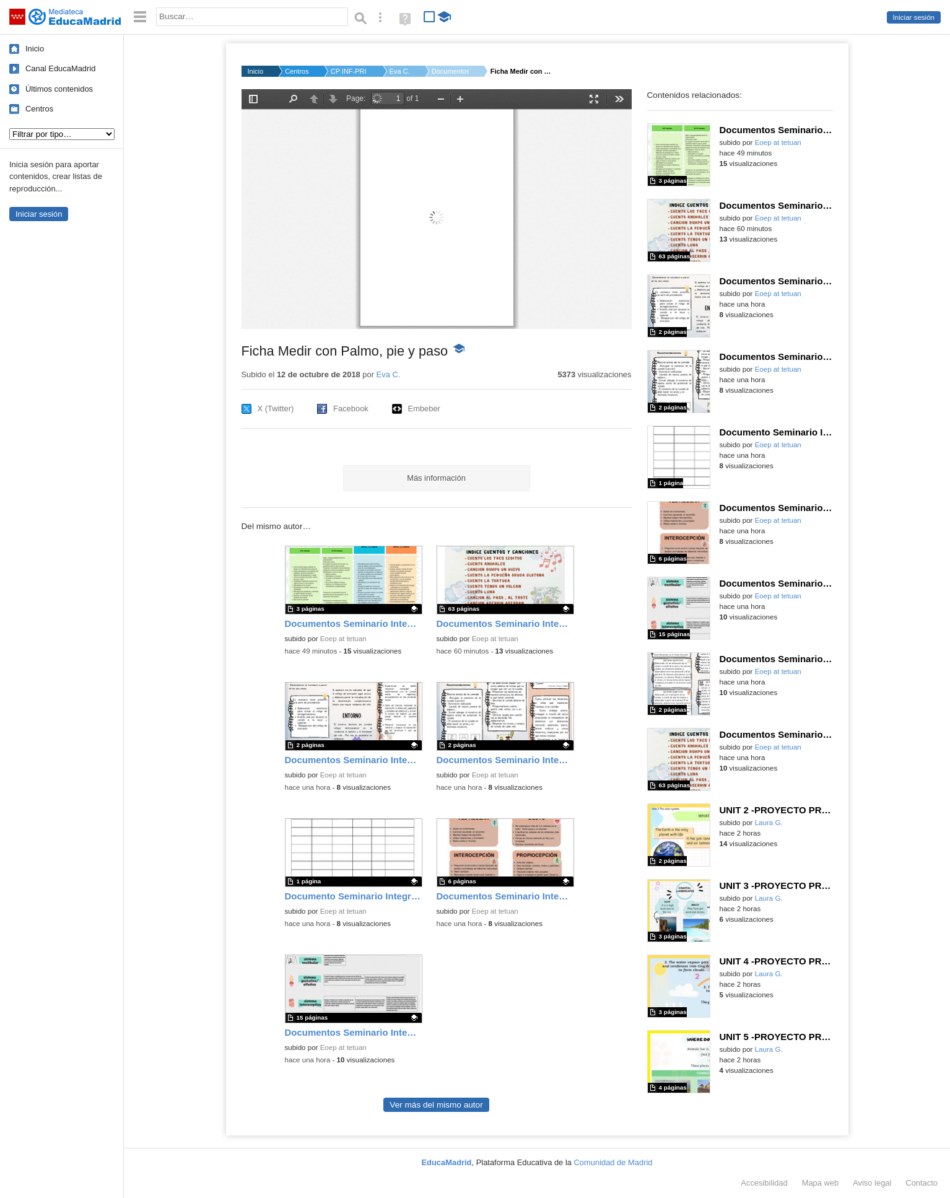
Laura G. (769, 822)
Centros (39, 108)
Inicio (34, 48)
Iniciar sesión (914, 17)
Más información (436, 478)
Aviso (872, 1182)
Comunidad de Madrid (613, 1162)
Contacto (921, 1182)
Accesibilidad (764, 1182)
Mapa (820, 1182)
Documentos (450, 71)
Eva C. (400, 71)
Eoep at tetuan (343, 638)
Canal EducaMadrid (60, 68)
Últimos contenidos (59, 89)
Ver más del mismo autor (436, 1104)
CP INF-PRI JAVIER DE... (349, 71)
